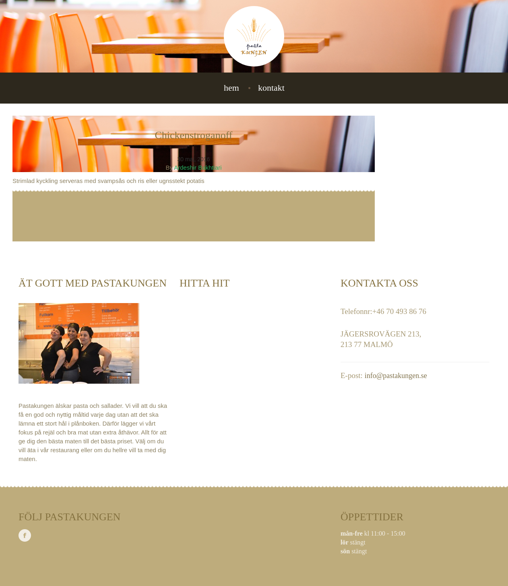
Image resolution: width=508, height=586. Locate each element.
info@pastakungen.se (396, 376)
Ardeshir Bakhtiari (197, 167)
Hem (231, 88)
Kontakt (271, 88)
